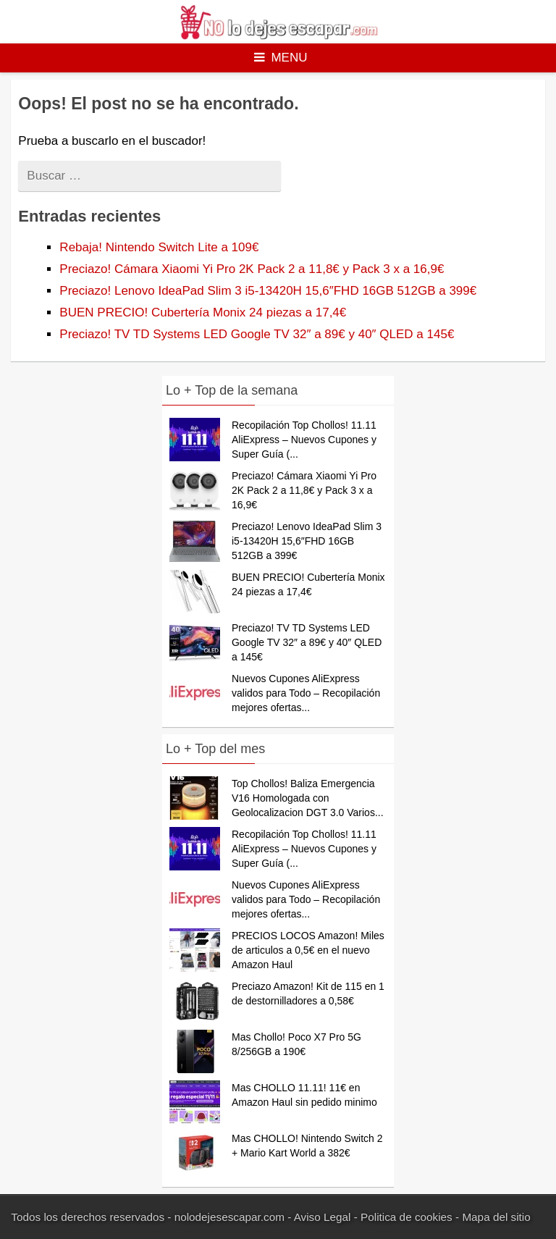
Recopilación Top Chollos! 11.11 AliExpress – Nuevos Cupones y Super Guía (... (304, 439)
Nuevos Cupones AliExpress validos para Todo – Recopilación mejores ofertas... (306, 693)
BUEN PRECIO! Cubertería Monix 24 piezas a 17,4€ (202, 312)
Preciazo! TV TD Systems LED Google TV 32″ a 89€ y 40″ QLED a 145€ (256, 334)
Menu (280, 57)
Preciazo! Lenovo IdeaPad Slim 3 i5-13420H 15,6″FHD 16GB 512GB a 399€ (267, 291)
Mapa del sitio (496, 1217)
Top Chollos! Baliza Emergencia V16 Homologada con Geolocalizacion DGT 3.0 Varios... (308, 798)
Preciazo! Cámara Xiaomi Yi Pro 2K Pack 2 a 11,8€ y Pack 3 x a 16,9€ (251, 269)
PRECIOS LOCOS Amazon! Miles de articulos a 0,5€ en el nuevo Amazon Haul (308, 950)
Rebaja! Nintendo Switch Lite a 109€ (158, 247)
